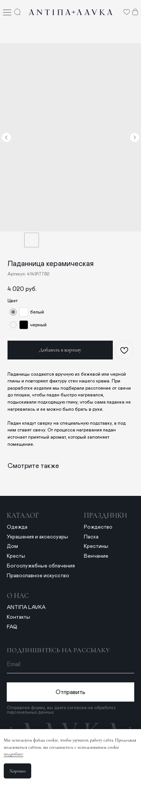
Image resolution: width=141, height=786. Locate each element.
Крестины (96, 546)
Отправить (70, 692)
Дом (12, 546)
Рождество (98, 527)
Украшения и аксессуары (37, 537)
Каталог (23, 515)
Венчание (96, 556)
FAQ (12, 627)
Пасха (91, 537)
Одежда (17, 527)
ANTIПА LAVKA (26, 607)
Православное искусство (38, 575)
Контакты (18, 617)
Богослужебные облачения (41, 566)
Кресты (16, 556)
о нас (18, 596)
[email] (71, 664)
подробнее (13, 754)
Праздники (105, 515)
